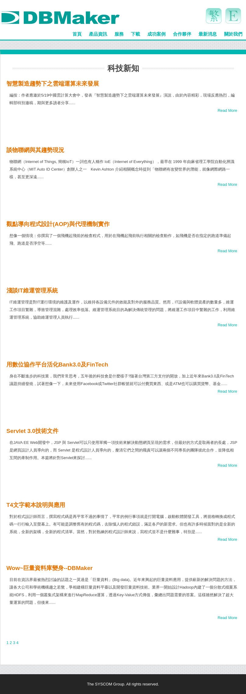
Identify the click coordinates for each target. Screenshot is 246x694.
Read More (227, 110)
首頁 (77, 34)
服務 (119, 34)
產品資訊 (98, 34)
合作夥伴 (182, 34)
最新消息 (208, 34)
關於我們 (233, 34)
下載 (135, 34)
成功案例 (156, 34)
